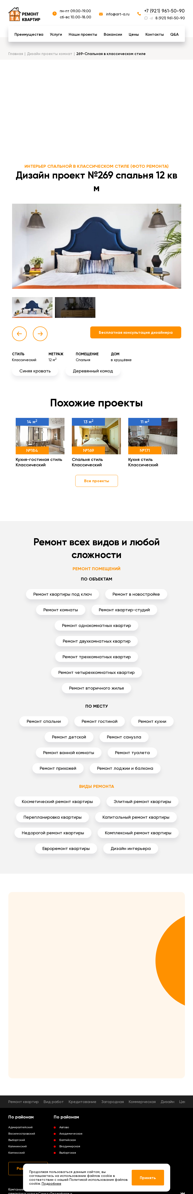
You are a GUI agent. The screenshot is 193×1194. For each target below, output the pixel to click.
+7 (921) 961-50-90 (164, 11)
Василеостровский (21, 1133)
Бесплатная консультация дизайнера (136, 332)
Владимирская (69, 1146)
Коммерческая (142, 1101)
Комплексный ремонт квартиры (138, 832)
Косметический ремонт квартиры (57, 801)
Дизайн (167, 1101)
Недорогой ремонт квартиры (53, 832)
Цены (134, 34)
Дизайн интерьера (131, 848)
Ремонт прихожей (58, 768)
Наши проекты (83, 34)
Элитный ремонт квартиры (142, 801)
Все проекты (96, 481)
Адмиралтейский (20, 1127)
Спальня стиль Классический (87, 462)
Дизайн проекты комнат (49, 54)
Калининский (17, 1146)
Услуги (56, 34)
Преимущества (28, 34)
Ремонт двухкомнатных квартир (96, 641)
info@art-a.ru (117, 14)
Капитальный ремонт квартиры (136, 817)
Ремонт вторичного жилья (96, 688)
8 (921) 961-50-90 (170, 18)
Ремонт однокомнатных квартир (96, 625)
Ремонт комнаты (60, 609)
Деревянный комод (93, 370)
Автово (64, 1127)
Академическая (70, 1133)
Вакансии (113, 34)
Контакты (154, 34)
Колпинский (16, 1152)
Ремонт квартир (23, 1101)
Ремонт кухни (152, 721)
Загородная (112, 1101)
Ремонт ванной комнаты (68, 752)
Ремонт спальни (44, 721)
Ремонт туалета (132, 752)
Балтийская (67, 1140)
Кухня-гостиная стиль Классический (39, 462)
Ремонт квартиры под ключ (62, 594)
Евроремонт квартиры (66, 848)
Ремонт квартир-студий (124, 609)
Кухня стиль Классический (143, 462)
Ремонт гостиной (99, 721)
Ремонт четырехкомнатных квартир (96, 672)
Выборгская (67, 1152)
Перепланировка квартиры (53, 817)
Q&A (174, 34)
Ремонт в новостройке (136, 594)
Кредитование (82, 1101)
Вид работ (54, 1101)
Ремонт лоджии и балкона (125, 768)
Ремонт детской (69, 736)
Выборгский (16, 1140)
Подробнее (51, 1183)
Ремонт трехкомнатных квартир (97, 656)
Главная (15, 54)
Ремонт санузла (124, 736)
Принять (148, 1177)
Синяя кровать (35, 370)
